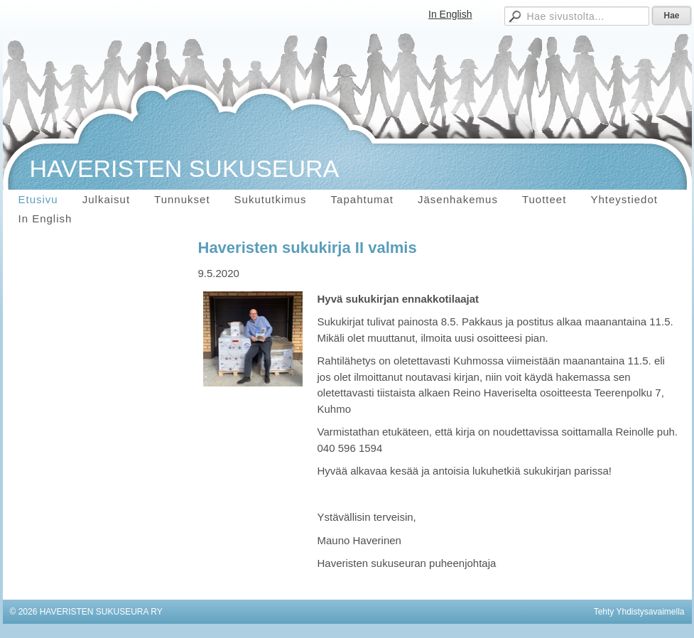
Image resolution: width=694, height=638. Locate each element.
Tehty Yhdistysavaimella (639, 612)
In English (450, 14)
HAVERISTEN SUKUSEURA (185, 168)
